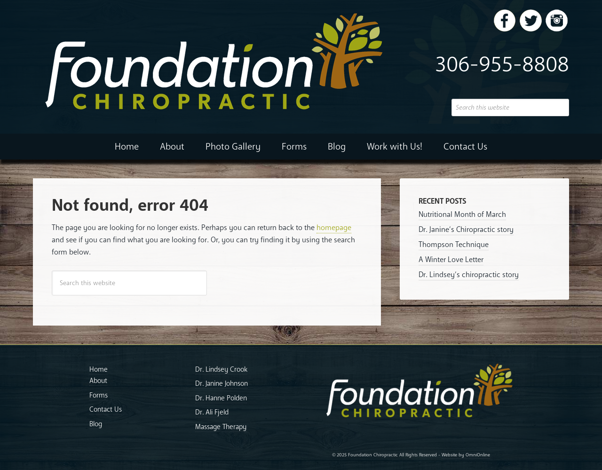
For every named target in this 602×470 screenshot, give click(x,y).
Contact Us (105, 409)
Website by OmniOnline (466, 455)
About (98, 380)
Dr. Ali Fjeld (212, 412)
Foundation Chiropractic (301, 61)
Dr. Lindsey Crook (221, 369)
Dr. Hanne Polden (221, 398)
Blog (95, 424)
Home (98, 369)
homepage (334, 228)
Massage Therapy (220, 426)
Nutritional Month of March (462, 214)
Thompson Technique (454, 244)
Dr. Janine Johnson (221, 383)
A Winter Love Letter (451, 260)
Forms (98, 395)
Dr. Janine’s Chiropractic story (466, 229)
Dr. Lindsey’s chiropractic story (469, 275)
